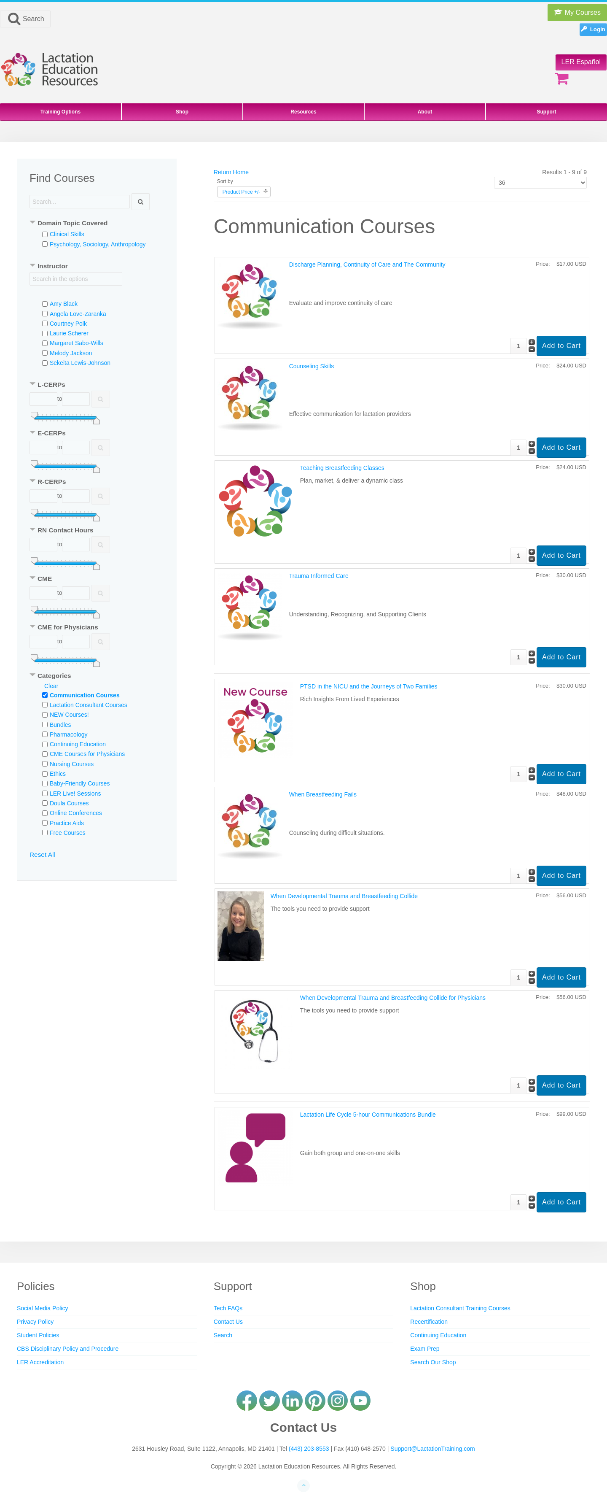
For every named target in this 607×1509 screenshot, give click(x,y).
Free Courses (68, 832)
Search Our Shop (433, 1362)
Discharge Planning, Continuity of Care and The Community (367, 264)
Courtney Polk (68, 323)
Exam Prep (424, 1348)
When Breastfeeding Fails (323, 794)
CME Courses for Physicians (87, 753)
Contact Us (228, 1321)
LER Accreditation (40, 1362)
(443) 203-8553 (309, 1448)
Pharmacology (69, 734)
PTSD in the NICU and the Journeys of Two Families (369, 686)
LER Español (581, 61)
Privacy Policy (35, 1321)
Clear (51, 686)
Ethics (58, 773)
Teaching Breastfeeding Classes (342, 467)
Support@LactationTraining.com (432, 1448)
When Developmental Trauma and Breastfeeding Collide (344, 896)
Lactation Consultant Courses (88, 705)
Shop (182, 112)
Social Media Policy (42, 1308)
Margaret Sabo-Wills (76, 343)
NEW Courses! (69, 714)
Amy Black (64, 303)
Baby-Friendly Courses (80, 783)
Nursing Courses (72, 764)
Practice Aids (67, 823)
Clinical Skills (67, 234)
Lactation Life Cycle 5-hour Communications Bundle (368, 1114)
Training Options (60, 112)
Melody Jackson (71, 353)
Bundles (60, 724)
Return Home (231, 172)
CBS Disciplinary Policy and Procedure (67, 1348)
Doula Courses (69, 803)
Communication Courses (85, 695)
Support (546, 112)
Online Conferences (76, 813)
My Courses (577, 12)
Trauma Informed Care (319, 575)
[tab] (97, 224)
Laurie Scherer (69, 333)
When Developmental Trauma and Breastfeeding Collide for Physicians (393, 997)
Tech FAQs (228, 1308)
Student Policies (38, 1335)
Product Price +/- (242, 192)
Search (25, 18)
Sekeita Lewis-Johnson (80, 362)
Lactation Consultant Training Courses (460, 1308)
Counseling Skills (311, 366)
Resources (303, 112)
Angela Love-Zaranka (78, 313)
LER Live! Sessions (75, 793)
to (59, 398)
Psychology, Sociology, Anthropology (98, 244)
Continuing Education (78, 744)
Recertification (429, 1321)
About (425, 112)
